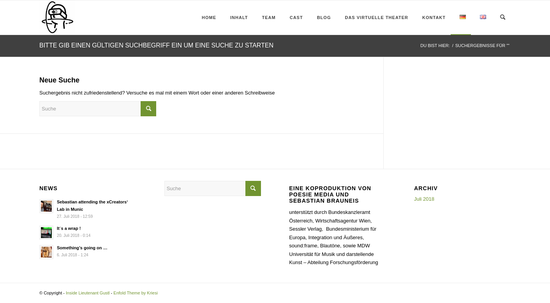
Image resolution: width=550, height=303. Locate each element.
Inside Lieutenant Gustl (88, 293)
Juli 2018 (424, 199)
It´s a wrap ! (69, 228)
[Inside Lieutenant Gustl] (57, 17)
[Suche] (503, 17)
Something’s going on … (82, 247)
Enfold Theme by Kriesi (135, 293)
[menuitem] (207, 17)
